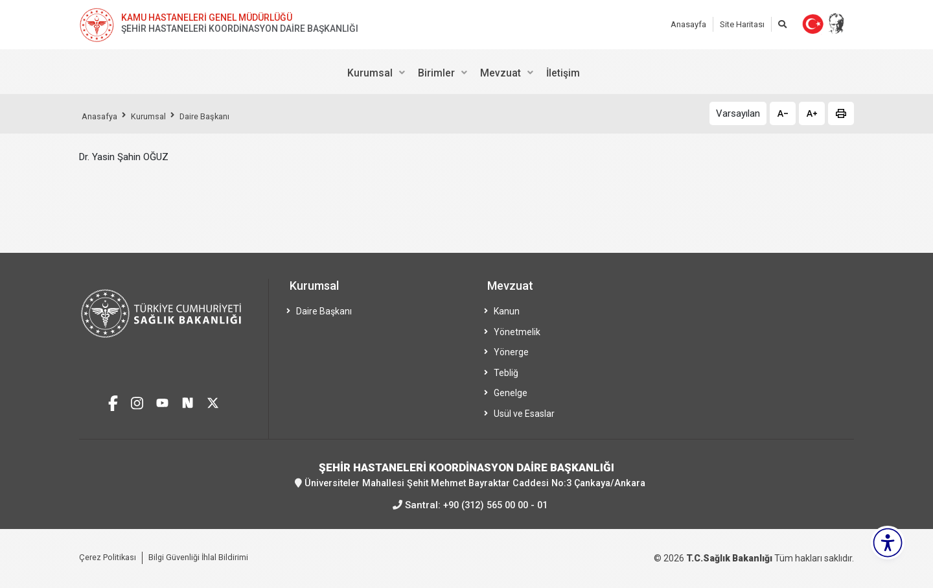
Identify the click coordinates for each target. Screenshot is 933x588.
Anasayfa (688, 24)
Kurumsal (155, 116)
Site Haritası (742, 24)
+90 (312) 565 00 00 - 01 (495, 504)
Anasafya (102, 116)
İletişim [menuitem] (563, 73)
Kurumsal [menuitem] (370, 73)
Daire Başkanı (217, 116)
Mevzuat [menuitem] (500, 73)
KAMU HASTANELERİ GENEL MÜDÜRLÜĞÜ (206, 17)
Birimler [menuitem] (436, 73)
